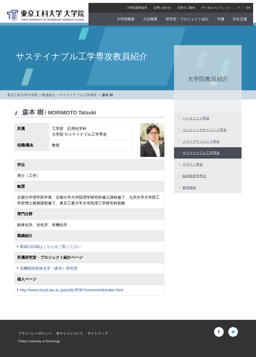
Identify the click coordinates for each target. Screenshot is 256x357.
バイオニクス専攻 (195, 118)
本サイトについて (69, 333)
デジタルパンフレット (218, 5)
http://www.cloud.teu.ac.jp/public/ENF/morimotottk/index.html (71, 290)
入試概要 (153, 16)
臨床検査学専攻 (194, 176)
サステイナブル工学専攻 (78, 95)
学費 (223, 16)
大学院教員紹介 (208, 78)
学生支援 (243, 16)
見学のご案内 (189, 5)
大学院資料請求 (140, 5)
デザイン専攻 (192, 164)
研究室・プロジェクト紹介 (190, 16)
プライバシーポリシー (35, 333)
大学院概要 (128, 16)
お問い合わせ (165, 5)
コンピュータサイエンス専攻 (204, 130)
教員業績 (189, 187)
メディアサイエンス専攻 (201, 141)
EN (251, 5)
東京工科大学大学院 (22, 95)
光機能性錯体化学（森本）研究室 (49, 268)
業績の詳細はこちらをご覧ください (50, 247)
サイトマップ (98, 333)
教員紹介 (48, 95)
